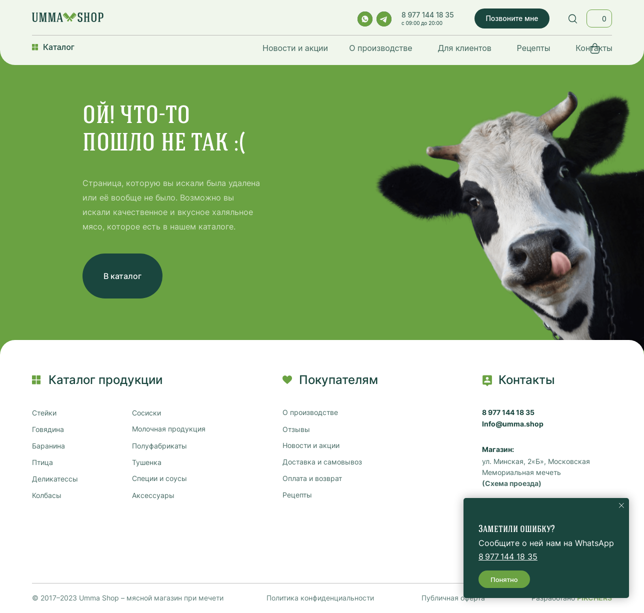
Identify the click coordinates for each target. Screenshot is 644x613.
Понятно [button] (504, 580)
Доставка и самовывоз (322, 462)
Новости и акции (295, 48)
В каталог (123, 276)
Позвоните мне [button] (512, 18)
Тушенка (147, 462)
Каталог (58, 47)
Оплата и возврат (312, 478)
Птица (42, 462)
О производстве (380, 48)
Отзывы (296, 430)
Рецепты (533, 48)
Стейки (44, 413)
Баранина (48, 446)
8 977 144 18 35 (428, 14)
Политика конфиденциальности (320, 598)
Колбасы (47, 496)
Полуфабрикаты (159, 446)
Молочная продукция (169, 429)
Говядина (48, 430)
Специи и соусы (159, 478)
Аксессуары (153, 496)
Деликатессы (55, 479)
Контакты (594, 48)
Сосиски (146, 413)
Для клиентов (465, 48)
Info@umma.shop (513, 424)
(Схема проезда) (512, 483)
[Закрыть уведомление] (621, 505)
